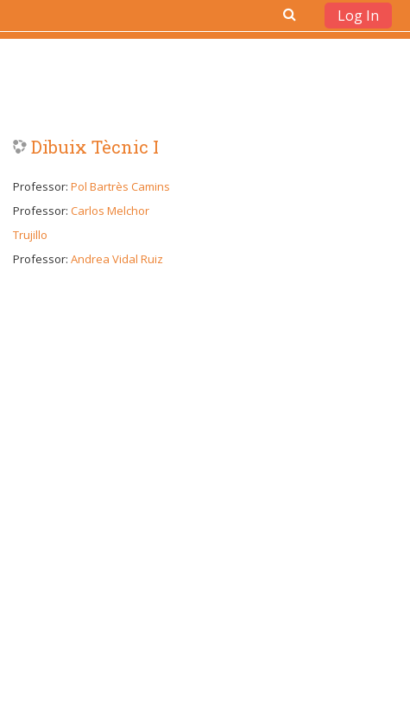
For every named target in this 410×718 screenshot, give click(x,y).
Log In (358, 15)
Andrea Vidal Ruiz (117, 259)
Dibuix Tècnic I (95, 146)
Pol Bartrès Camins (120, 186)
